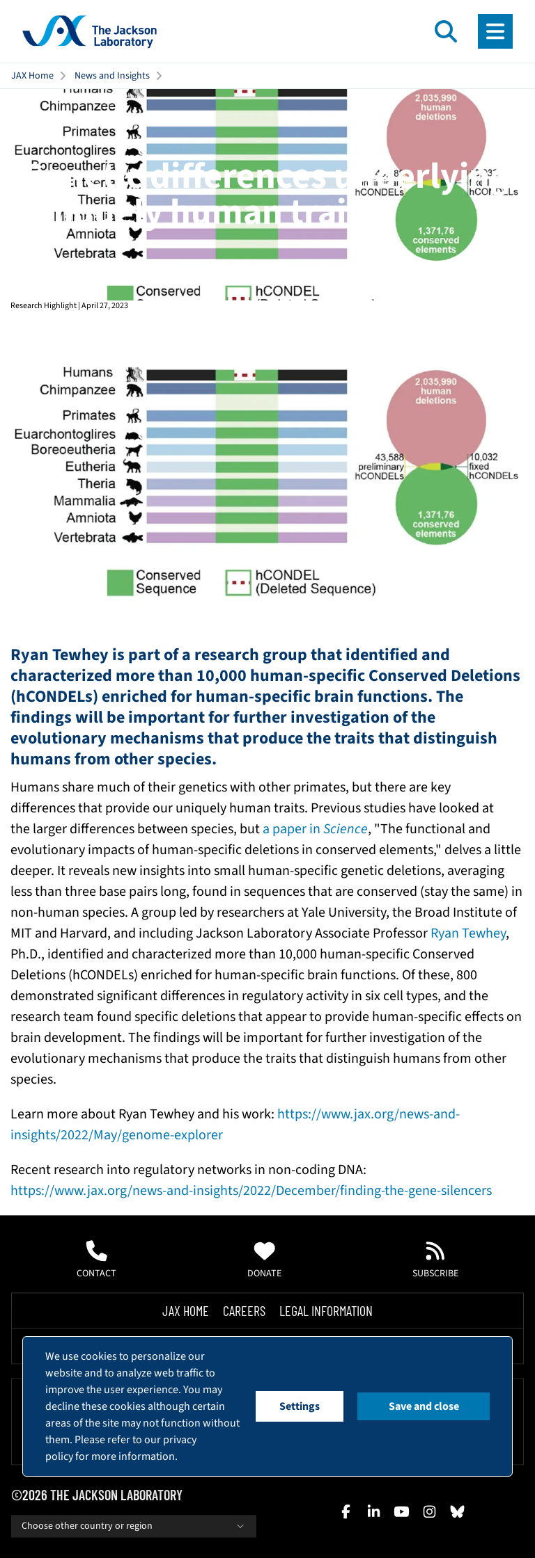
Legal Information (326, 1310)
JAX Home (32, 76)
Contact (96, 1260)
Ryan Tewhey (468, 933)
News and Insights (112, 76)
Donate (264, 1260)
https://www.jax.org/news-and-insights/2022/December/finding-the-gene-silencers (251, 1190)
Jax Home (185, 1310)
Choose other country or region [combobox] (134, 1526)
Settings (299, 1406)
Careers (244, 1310)
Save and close (424, 1406)
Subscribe (435, 1260)
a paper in (315, 829)
